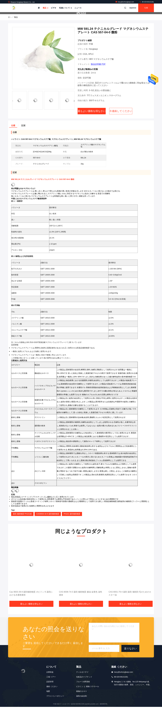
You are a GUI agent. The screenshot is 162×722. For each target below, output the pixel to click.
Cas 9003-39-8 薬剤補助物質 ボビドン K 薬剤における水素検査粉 (31, 608)
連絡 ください (51, 702)
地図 (48, 706)
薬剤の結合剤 (81, 711)
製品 (45, 8)
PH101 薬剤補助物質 (72, 529)
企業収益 (49, 687)
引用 (146, 8)
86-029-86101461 (146, 2)
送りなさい (130, 663)
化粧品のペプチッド (84, 692)
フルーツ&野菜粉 (83, 697)
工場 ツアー (51, 692)
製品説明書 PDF (98, 79)
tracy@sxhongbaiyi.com (124, 2)
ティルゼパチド (82, 687)
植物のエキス (81, 706)
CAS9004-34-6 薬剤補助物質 (47, 529)
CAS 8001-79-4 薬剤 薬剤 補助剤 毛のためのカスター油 (130, 608)
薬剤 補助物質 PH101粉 (22, 529)
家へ (10, 32)
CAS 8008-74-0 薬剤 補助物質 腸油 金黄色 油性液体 (80, 608)
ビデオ (53, 8)
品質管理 (49, 697)
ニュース (78, 8)
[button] (74, 116)
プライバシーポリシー (55, 711)
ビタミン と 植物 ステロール (87, 702)
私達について (65, 8)
